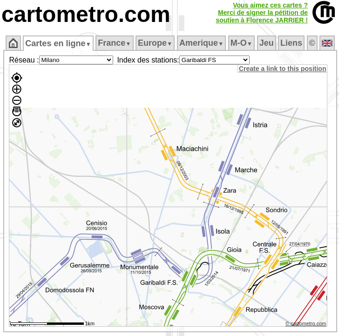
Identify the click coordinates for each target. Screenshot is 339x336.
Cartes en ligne (58, 43)
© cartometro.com (305, 323)
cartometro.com (85, 14)
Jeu (266, 43)
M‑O (241, 43)
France (114, 43)
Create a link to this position (282, 68)
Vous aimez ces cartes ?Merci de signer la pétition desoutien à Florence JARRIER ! (262, 12)
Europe (155, 43)
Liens (291, 43)
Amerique (201, 43)
